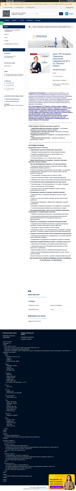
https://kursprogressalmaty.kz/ (12, 99)
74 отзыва (63, 1)
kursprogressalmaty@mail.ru (12, 101)
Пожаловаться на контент (47, 488)
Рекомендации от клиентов (11, 43)
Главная (6, 20)
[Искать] (61, 13)
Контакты (30, 20)
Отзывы (37, 20)
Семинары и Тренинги (26, 339)
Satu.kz (44, 487)
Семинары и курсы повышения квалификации (12, 30)
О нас (22, 20)
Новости (6, 34)
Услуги (14, 20)
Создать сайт (17, 1)
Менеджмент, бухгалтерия (27, 337)
